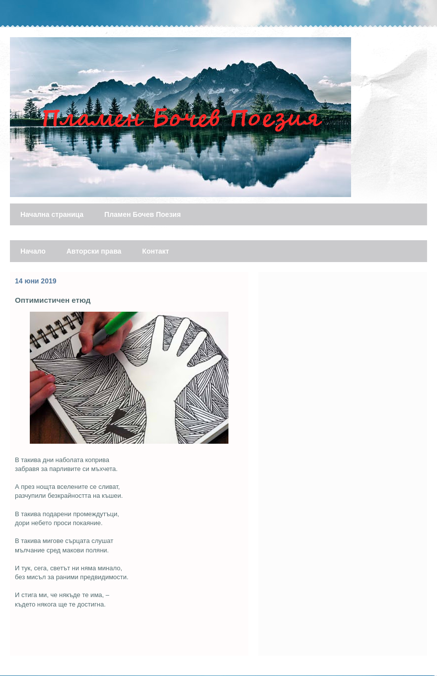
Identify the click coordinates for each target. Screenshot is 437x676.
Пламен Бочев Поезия (142, 214)
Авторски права (94, 251)
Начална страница (51, 214)
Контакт (155, 251)
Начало (33, 251)
